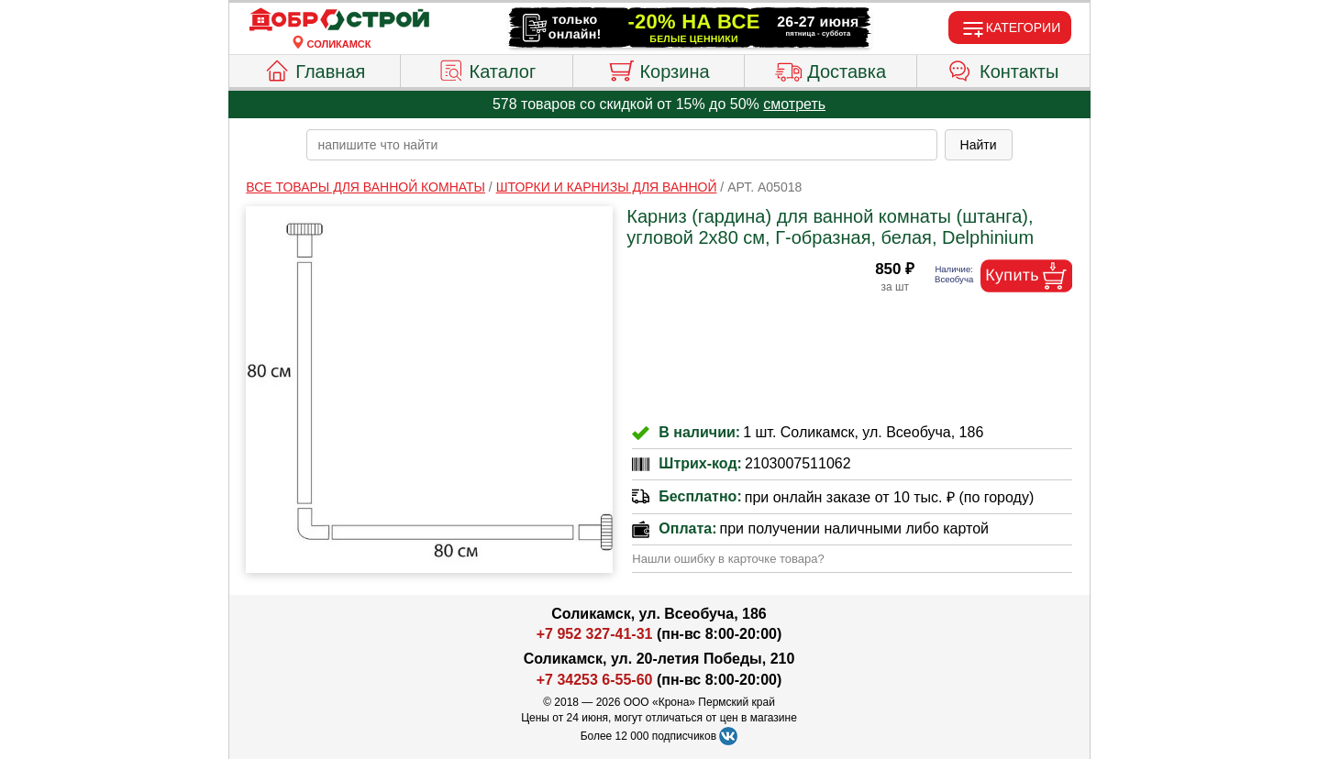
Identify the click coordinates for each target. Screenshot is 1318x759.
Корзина (658, 68)
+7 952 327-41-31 (595, 634)
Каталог (487, 68)
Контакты (1002, 68)
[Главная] (339, 20)
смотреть (794, 104)
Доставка (830, 68)
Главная (314, 68)
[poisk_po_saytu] (621, 144)
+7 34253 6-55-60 (595, 680)
